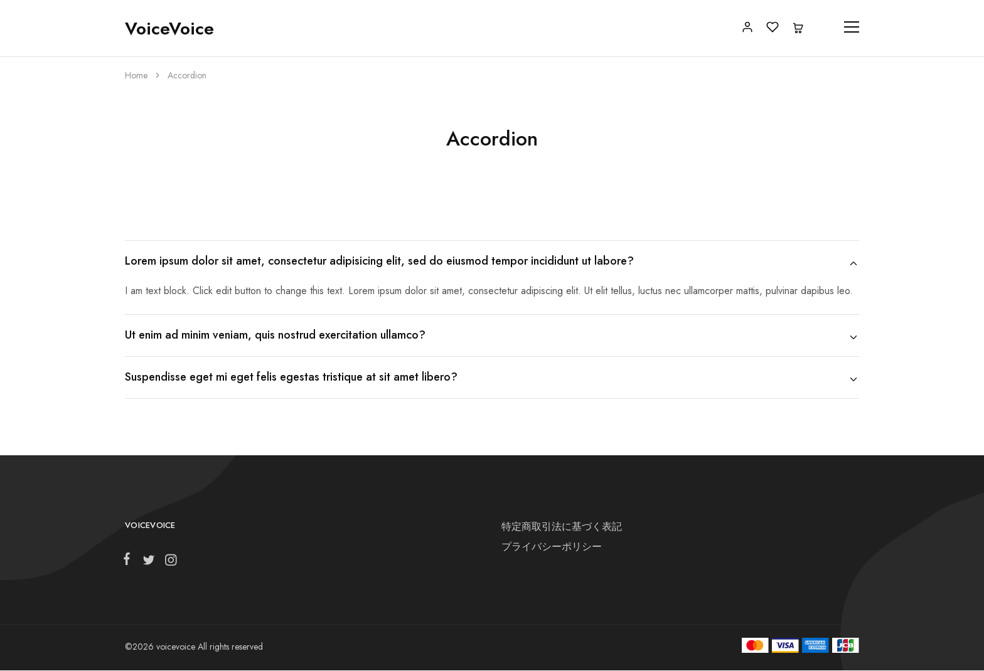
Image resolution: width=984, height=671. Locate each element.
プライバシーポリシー (551, 546)
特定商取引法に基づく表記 (561, 526)
